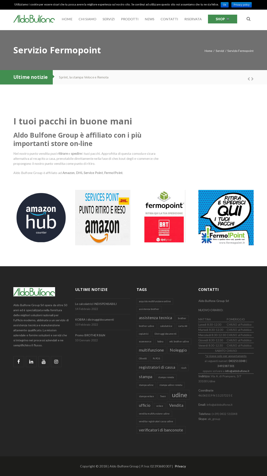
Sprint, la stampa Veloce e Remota (83, 77)
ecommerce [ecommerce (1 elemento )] (145, 341)
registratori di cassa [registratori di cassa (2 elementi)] (157, 367)
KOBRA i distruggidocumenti (94, 319)
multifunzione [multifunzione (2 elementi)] (151, 350)
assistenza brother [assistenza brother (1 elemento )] (149, 309)
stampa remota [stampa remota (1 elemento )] (166, 377)
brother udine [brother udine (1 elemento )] (146, 326)
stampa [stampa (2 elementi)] (145, 376)
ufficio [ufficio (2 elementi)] (144, 405)
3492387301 (225, 366)
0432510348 (237, 361)
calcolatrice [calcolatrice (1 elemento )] (166, 326)
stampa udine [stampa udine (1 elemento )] (146, 385)
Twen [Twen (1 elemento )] (163, 396)
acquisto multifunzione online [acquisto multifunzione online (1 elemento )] (155, 301)
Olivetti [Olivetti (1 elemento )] (143, 358)
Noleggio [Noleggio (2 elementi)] (178, 350)
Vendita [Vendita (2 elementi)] (176, 405)
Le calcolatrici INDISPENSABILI (96, 304)
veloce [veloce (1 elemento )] (159, 405)
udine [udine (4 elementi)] (179, 394)
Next (250, 78)
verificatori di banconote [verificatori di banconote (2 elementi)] (161, 429)
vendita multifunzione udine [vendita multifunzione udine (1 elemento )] (154, 413)
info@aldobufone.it (237, 371)
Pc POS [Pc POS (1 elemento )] (156, 358)
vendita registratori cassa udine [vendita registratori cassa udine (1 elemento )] (156, 421)
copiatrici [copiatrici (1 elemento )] (144, 333)
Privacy (180, 466)
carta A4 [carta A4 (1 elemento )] (182, 326)
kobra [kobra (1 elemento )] (160, 341)
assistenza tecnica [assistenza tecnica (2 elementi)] (155, 317)
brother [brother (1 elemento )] (182, 318)
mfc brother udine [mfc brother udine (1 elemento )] (179, 341)
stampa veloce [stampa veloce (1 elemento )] (146, 396)
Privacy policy (241, 4)
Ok (224, 4)
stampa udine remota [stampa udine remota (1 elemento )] (170, 385)
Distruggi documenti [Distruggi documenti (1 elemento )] (165, 333)
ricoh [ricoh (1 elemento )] (183, 367)
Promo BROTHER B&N (90, 335)
